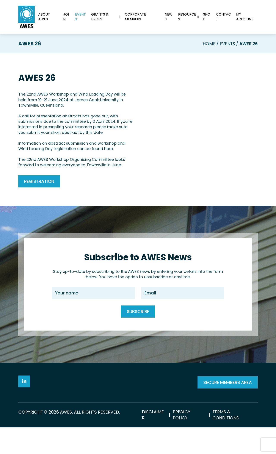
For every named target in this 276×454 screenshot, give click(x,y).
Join (66, 17)
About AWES (44, 17)
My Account (244, 17)
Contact (223, 17)
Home (208, 44)
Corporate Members (135, 17)
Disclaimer (153, 441)
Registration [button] (39, 181)
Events (80, 17)
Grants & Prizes (100, 17)
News (168, 17)
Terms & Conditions (225, 441)
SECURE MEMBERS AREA (227, 396)
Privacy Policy (181, 441)
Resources (187, 17)
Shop (206, 17)
